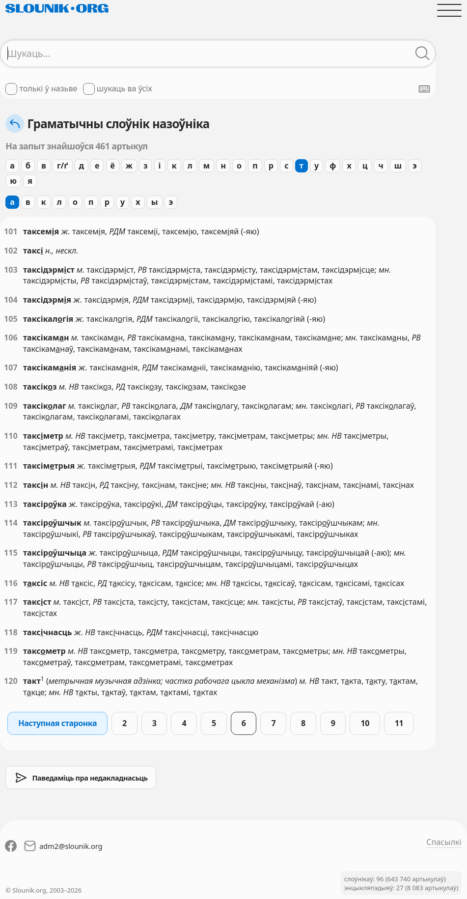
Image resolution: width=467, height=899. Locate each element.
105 (11, 318)
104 (11, 299)
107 (11, 367)
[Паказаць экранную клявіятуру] (424, 89)
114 (11, 522)
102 (11, 250)
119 (11, 651)
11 (399, 723)
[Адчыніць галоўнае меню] (449, 10)
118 (11, 632)
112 (11, 484)
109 (11, 405)
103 (11, 269)
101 (11, 231)
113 (11, 504)
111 (11, 465)
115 (11, 552)
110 (11, 435)
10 (364, 723)
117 (11, 601)
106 (11, 337)
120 (11, 680)
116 (11, 583)
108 (11, 386)
